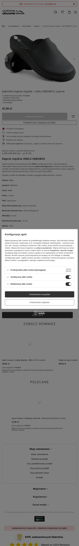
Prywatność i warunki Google (61, 250)
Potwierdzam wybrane (39, 302)
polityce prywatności (44, 248)
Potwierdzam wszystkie (39, 294)
